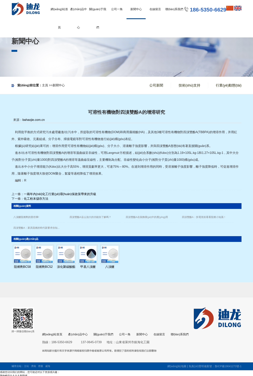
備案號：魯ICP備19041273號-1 (223, 366)
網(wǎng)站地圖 (176, 366)
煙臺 (40, 366)
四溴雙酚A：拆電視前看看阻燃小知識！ (204, 217)
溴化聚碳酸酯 (66, 266)
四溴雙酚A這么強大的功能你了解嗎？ (90, 217)
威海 (47, 366)
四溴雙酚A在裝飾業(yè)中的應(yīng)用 (147, 217)
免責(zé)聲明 (196, 366)
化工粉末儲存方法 (36, 198)
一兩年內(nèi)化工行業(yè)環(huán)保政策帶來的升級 (60, 194)
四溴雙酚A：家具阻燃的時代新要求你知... (36, 227)
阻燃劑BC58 (22, 266)
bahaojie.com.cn (33, 119)
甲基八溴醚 (88, 266)
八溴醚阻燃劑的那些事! (26, 217)
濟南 (33, 366)
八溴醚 (109, 266)
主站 (26, 366)
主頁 (45, 85)
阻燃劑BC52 (44, 266)
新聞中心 (59, 85)
